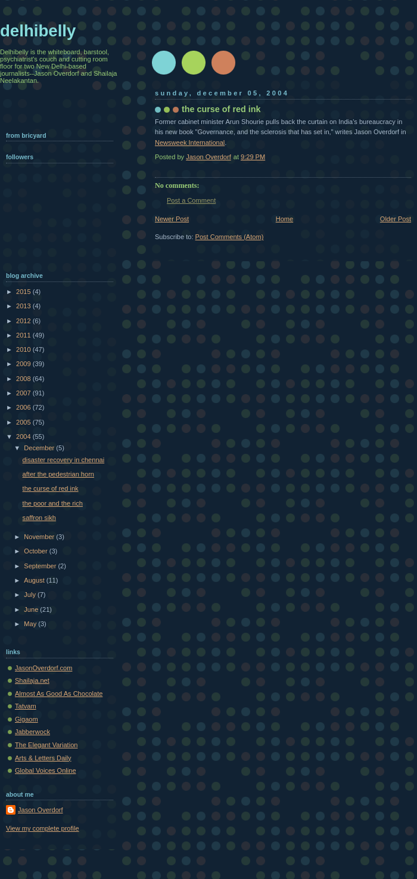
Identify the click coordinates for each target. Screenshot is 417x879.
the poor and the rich (53, 503)
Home (284, 218)
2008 (24, 378)
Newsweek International (190, 142)
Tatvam (25, 706)
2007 (24, 393)
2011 (24, 335)
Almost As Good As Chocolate (58, 693)
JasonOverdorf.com (43, 667)
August (35, 580)
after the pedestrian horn (58, 474)
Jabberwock (32, 731)
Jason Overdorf (40, 809)
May (31, 623)
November (40, 536)
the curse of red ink (51, 488)
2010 (24, 349)
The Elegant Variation (46, 744)
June (32, 609)
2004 (24, 436)
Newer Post (172, 218)
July (31, 594)
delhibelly (38, 30)
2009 (24, 363)
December (40, 447)
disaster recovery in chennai (64, 459)
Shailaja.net (32, 680)
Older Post (395, 218)
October (36, 551)
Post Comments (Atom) (229, 236)
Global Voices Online (45, 770)
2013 (24, 305)
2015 (24, 291)
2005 (24, 422)
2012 (24, 320)
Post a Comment (191, 200)
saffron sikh (39, 517)
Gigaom (26, 719)
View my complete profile (42, 828)
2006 (24, 407)
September (41, 566)
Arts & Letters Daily (43, 758)
